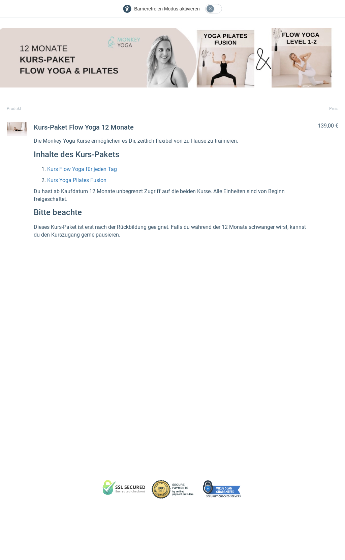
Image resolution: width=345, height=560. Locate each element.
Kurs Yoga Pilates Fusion (76, 180)
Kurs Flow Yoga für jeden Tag (82, 169)
